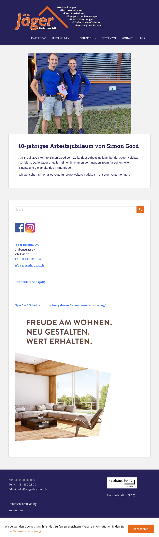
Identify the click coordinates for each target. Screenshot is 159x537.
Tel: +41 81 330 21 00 (22, 484)
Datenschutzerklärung (22, 504)
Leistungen (86, 38)
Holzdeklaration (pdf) (30, 282)
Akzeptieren (140, 529)
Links (141, 38)
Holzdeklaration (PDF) (121, 495)
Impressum (15, 510)
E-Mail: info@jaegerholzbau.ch (27, 489)
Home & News (38, 38)
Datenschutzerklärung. (27, 531)
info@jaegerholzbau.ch (29, 265)
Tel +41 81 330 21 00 (28, 259)
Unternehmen (60, 38)
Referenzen (109, 38)
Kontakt (127, 38)
